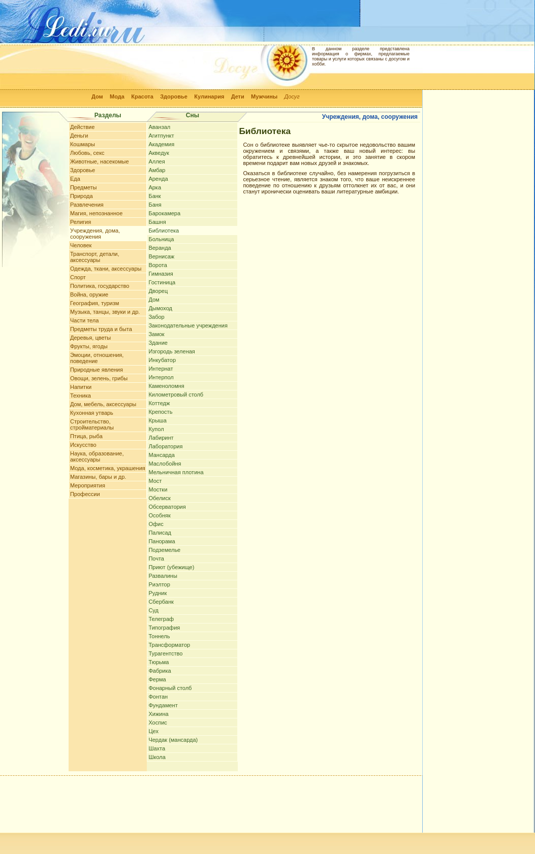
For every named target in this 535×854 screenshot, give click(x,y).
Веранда (159, 248)
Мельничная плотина (175, 472)
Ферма (157, 679)
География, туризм (94, 303)
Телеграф (161, 619)
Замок (156, 334)
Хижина (158, 714)
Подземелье (164, 550)
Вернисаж (161, 256)
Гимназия (160, 274)
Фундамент (162, 705)
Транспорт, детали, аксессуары (94, 257)
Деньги (79, 136)
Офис (155, 524)
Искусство (83, 445)
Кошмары (82, 144)
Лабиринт (160, 438)
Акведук (158, 153)
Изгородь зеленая (171, 351)
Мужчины (264, 96)
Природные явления (96, 370)
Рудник (157, 593)
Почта (156, 558)
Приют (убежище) (171, 567)
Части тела (84, 320)
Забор (156, 317)
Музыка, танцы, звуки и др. (105, 312)
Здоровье (173, 96)
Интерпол (160, 377)
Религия (80, 222)
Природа (81, 196)
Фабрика (159, 671)
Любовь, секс (87, 153)
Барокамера (164, 213)
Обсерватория (166, 507)
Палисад (159, 533)
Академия (161, 144)
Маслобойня (164, 464)
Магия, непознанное (96, 213)
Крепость (160, 412)
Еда (75, 179)
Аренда (158, 179)
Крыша (157, 420)
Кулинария (209, 96)
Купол (156, 429)
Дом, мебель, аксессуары (103, 404)
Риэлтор (159, 584)
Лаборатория (165, 446)
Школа (156, 757)
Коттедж (159, 403)
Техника (80, 395)
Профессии (85, 494)
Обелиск (159, 498)
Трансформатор (169, 645)
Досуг (292, 96)
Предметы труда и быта (101, 329)
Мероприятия (87, 485)
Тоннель (159, 636)
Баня (154, 205)
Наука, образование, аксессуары (97, 456)
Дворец (158, 291)
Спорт (78, 277)
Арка (154, 187)
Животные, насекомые (99, 161)
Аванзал (159, 127)
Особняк (159, 515)
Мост (155, 481)
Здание (158, 343)
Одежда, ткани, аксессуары (105, 269)
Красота (142, 96)
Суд (153, 610)
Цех (153, 731)
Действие (82, 127)
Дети (237, 96)
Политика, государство (99, 286)
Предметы (83, 187)
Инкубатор (162, 360)
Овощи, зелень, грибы (99, 378)
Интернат (160, 369)
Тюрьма (158, 662)
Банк (154, 196)
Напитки (80, 387)
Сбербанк (160, 602)
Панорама (161, 541)
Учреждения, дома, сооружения (95, 233)
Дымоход (160, 308)
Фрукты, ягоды (89, 346)
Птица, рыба (86, 436)
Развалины (162, 576)
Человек (80, 245)
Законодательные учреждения (187, 325)
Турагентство (165, 653)
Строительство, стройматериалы (92, 424)
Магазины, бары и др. (98, 477)
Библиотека (163, 230)
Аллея (156, 161)
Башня (157, 222)
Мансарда (161, 455)
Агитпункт (161, 136)
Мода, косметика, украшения (107, 468)
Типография (164, 628)
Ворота (157, 265)
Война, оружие (89, 294)
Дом (97, 96)
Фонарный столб (170, 688)
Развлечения (87, 205)
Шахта (156, 748)
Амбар (156, 170)
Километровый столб (175, 394)
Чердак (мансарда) (173, 740)
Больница (161, 239)
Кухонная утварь (91, 413)
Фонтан (158, 697)
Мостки (157, 489)
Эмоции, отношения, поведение (96, 358)
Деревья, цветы (90, 338)
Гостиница (161, 282)
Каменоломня (166, 386)
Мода (117, 96)
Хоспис (157, 722)
